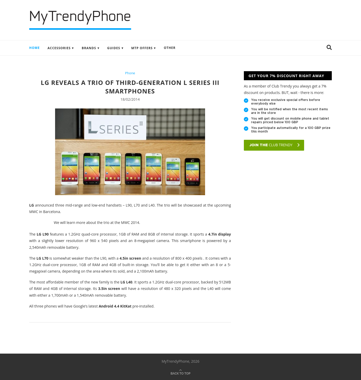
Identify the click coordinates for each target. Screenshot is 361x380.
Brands (89, 48)
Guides (113, 48)
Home (34, 48)
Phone (130, 73)
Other (169, 48)
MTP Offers (142, 48)
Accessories (59, 48)
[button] (329, 47)
